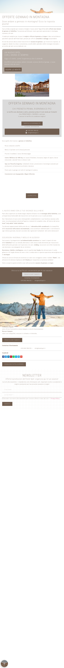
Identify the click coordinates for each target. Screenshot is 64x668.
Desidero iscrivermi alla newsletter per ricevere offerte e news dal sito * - (26, 398)
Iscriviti (7, 404)
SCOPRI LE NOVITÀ (13, 69)
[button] (3, 357)
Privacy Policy (55, 398)
